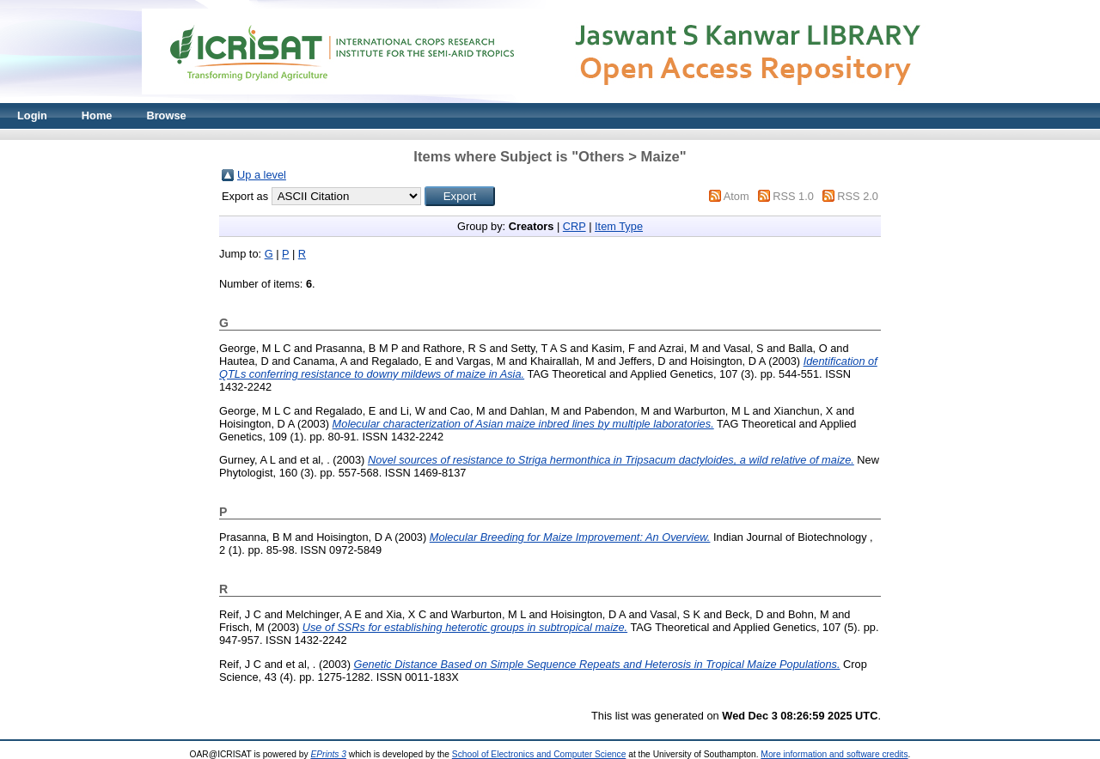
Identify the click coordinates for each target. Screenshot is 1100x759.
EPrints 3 (328, 754)
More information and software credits (834, 754)
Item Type (619, 226)
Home (97, 115)
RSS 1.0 (793, 196)
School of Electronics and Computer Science (539, 754)
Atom (736, 196)
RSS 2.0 (857, 196)
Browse (166, 115)
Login (32, 115)
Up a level (261, 174)
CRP (574, 226)
